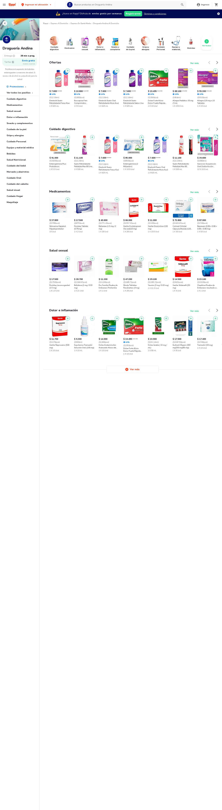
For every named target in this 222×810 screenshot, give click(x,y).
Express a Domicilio (59, 23)
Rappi (45, 23)
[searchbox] (126, 4)
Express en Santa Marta (81, 23)
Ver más (194, 63)
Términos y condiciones (155, 13)
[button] (36, 4)
